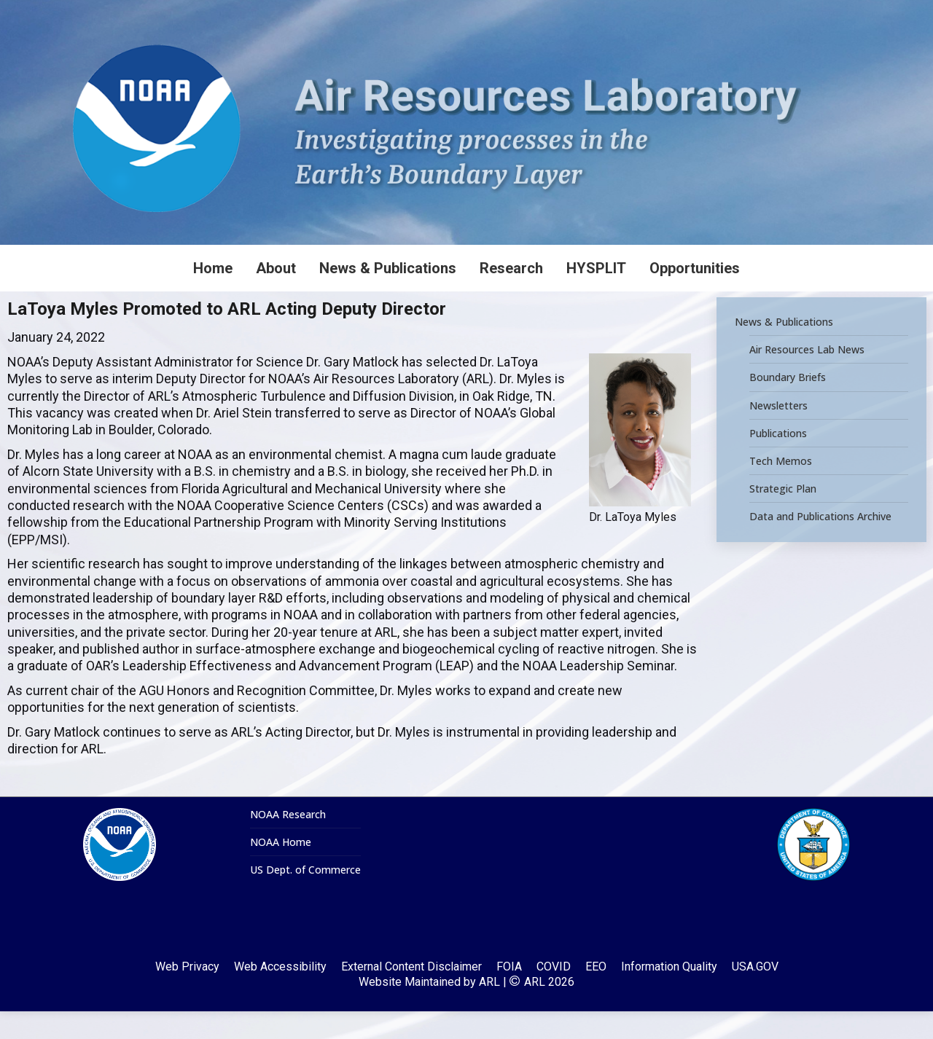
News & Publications (784, 349)
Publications (778, 461)
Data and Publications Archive (820, 544)
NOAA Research (288, 842)
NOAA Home (280, 870)
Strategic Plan (782, 516)
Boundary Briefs (787, 405)
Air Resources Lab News (806, 377)
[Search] (824, 13)
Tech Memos (780, 488)
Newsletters (778, 432)
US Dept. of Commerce (305, 897)
